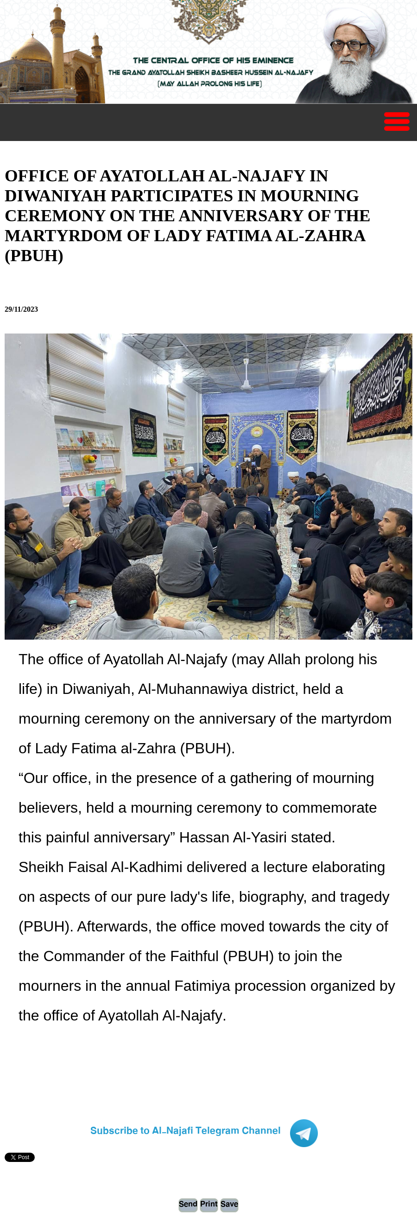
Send (188, 1205)
